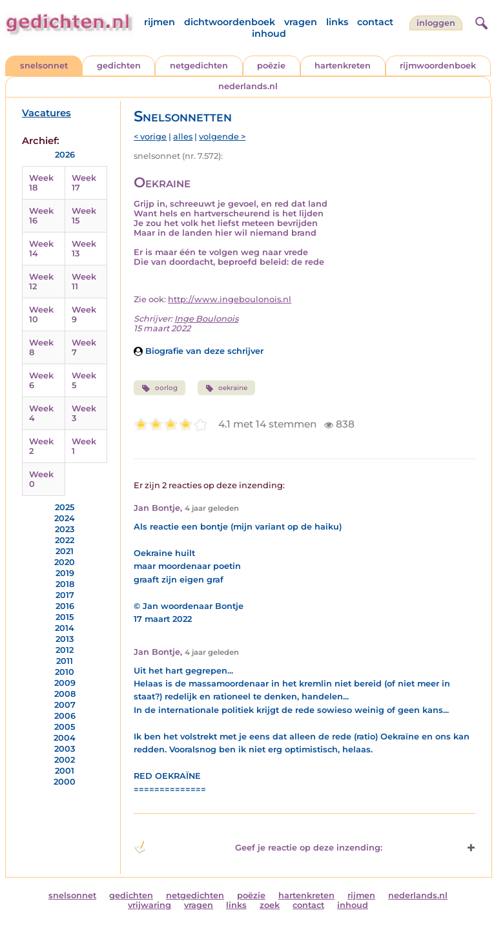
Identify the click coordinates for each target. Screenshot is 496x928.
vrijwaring (149, 905)
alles (182, 136)
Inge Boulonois (206, 319)
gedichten (119, 65)
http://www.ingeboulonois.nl (229, 299)
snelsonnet (44, 65)
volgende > (222, 136)
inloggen (436, 23)
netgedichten (199, 65)
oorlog (159, 388)
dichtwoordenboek (229, 22)
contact (375, 22)
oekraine (226, 388)
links (337, 22)
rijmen (159, 22)
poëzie (271, 65)
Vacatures (46, 113)
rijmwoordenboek (438, 65)
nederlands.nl (248, 86)
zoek (270, 905)
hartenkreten (343, 65)
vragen (300, 22)
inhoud (269, 33)
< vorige (150, 136)
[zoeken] (480, 21)
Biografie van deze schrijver (199, 351)
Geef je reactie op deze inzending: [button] (258, 847)
